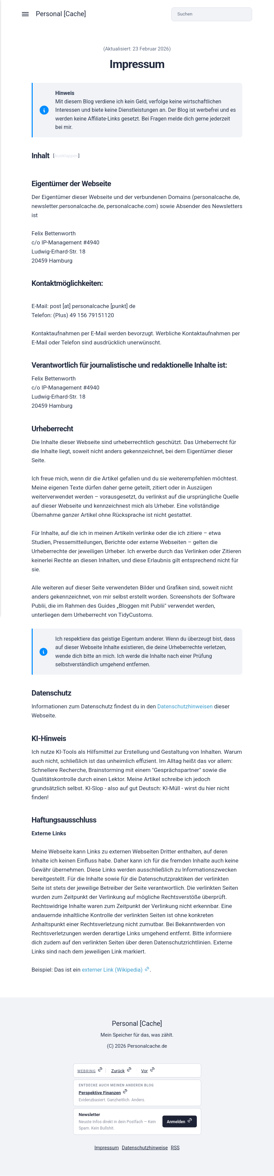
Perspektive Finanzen (100, 1092)
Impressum (105, 1148)
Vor (144, 1070)
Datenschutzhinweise (145, 1148)
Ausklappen (66, 155)
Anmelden (176, 1121)
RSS (176, 1148)
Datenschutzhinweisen (186, 706)
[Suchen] (211, 14)
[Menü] (26, 14)
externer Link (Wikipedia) (113, 969)
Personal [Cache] (61, 14)
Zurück (118, 1070)
